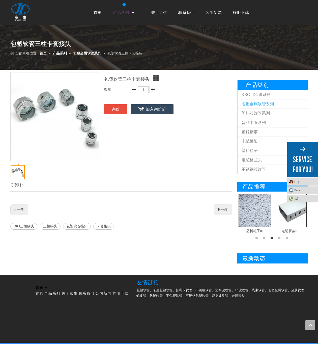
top (310, 325)
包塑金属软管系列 (258, 104)
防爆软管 (156, 296)
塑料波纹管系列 (256, 113)
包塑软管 (143, 290)
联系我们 (86, 293)
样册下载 (120, 293)
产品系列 (52, 293)
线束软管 (258, 290)
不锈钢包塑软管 (197, 296)
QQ (296, 181)
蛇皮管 (141, 296)
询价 (116, 109)
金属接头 (238, 296)
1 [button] (257, 238)
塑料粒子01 (255, 231)
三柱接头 (50, 226)
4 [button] (280, 238)
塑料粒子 (250, 150)
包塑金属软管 (278, 290)
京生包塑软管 (162, 290)
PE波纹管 (241, 290)
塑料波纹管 (223, 290)
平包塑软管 (174, 296)
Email (298, 190)
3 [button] (272, 238)
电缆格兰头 (252, 160)
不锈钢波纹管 (254, 169)
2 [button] (265, 238)
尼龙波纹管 (220, 296)
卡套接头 (104, 226)
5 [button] (287, 238)
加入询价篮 (156, 109)
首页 (40, 293)
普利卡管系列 (254, 122)
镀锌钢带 (250, 132)
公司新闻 (104, 293)
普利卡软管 (184, 290)
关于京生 (70, 293)
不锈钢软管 (203, 290)
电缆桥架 (250, 141)
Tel (296, 198)
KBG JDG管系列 (256, 94)
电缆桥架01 (290, 231)
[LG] (14, 282)
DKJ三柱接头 (24, 226)
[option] (255, 214)
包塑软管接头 (77, 226)
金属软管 (297, 290)
